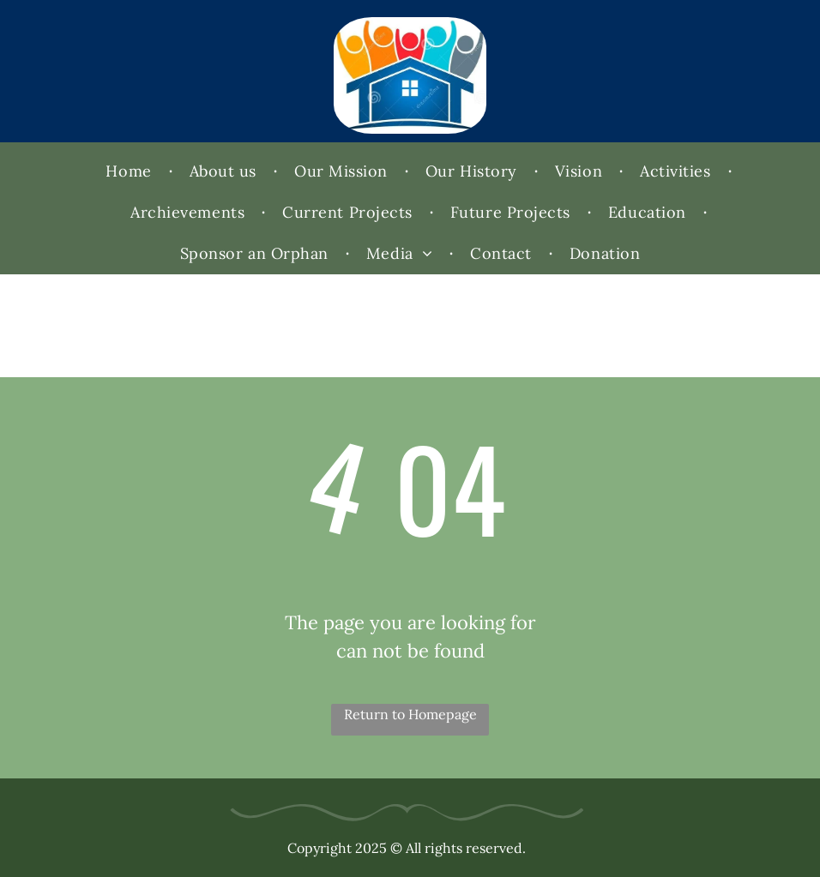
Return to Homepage (410, 714)
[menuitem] (130, 171)
